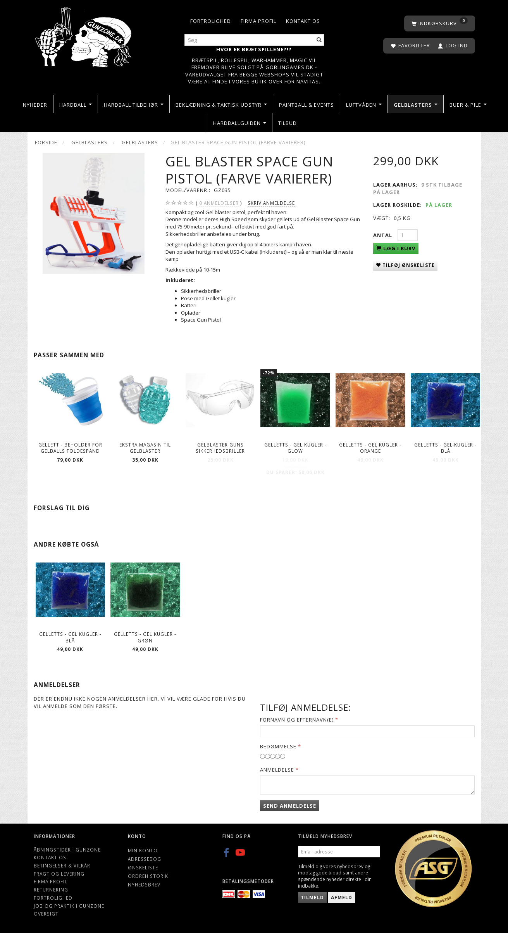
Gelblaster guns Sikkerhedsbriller (220, 447)
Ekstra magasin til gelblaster (145, 447)
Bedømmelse (278, 746)
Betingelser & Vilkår (62, 865)
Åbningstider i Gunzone (67, 849)
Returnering (51, 889)
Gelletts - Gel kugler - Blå (445, 447)
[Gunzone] (84, 35)
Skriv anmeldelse (271, 203)
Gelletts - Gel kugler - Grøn (145, 637)
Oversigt (46, 913)
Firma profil (258, 20)
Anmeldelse (277, 769)
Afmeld (341, 897)
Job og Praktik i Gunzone (69, 906)
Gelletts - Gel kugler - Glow (295, 447)
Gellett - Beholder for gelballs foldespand (70, 447)
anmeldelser (219, 203)
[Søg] (319, 40)
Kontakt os (303, 20)
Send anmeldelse (289, 805)
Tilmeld (312, 897)
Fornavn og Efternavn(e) (297, 719)
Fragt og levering (59, 874)
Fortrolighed (210, 20)
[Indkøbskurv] (440, 23)
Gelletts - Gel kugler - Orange (370, 447)
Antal (383, 235)
